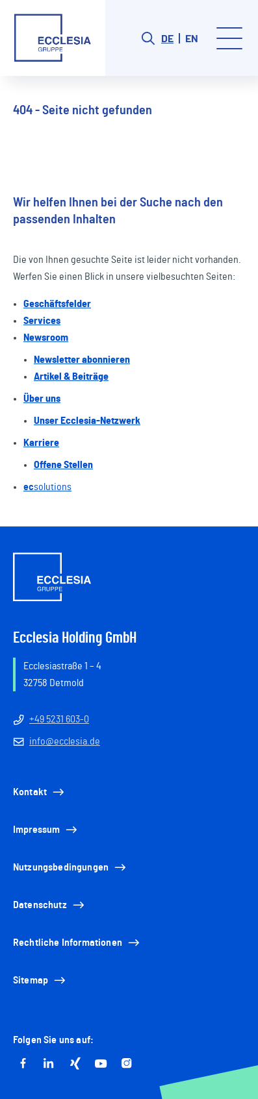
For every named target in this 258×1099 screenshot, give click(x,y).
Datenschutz (49, 905)
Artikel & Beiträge (71, 376)
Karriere (41, 443)
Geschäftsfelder (57, 304)
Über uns (41, 398)
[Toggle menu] (229, 38)
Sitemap (40, 980)
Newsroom (45, 337)
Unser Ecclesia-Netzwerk (87, 420)
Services (41, 320)
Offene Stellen (63, 465)
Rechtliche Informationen (77, 942)
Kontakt (39, 792)
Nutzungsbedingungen (70, 867)
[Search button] (148, 38)
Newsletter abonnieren (82, 359)
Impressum (46, 829)
